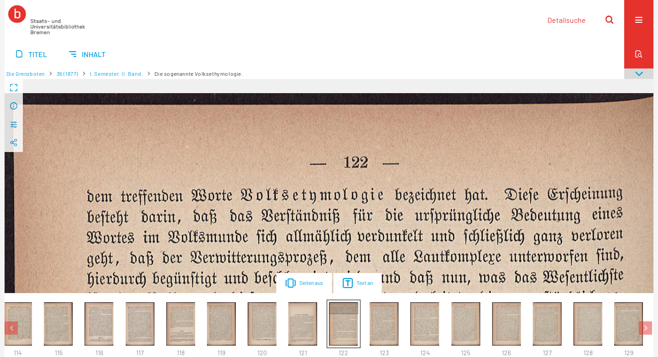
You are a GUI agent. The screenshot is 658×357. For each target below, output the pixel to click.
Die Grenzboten (25, 73)
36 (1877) (67, 73)
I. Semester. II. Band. (116, 73)
